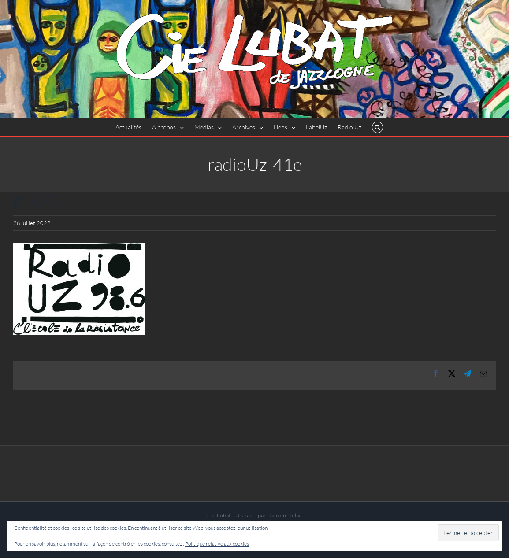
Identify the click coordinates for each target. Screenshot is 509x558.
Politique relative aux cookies (217, 543)
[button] (377, 127)
